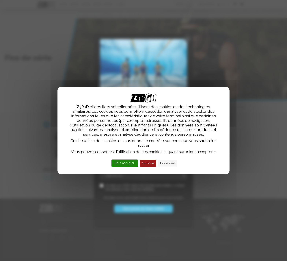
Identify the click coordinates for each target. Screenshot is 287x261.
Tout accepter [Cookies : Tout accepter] (124, 163)
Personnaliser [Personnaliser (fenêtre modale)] (167, 163)
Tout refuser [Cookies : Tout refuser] (148, 163)
